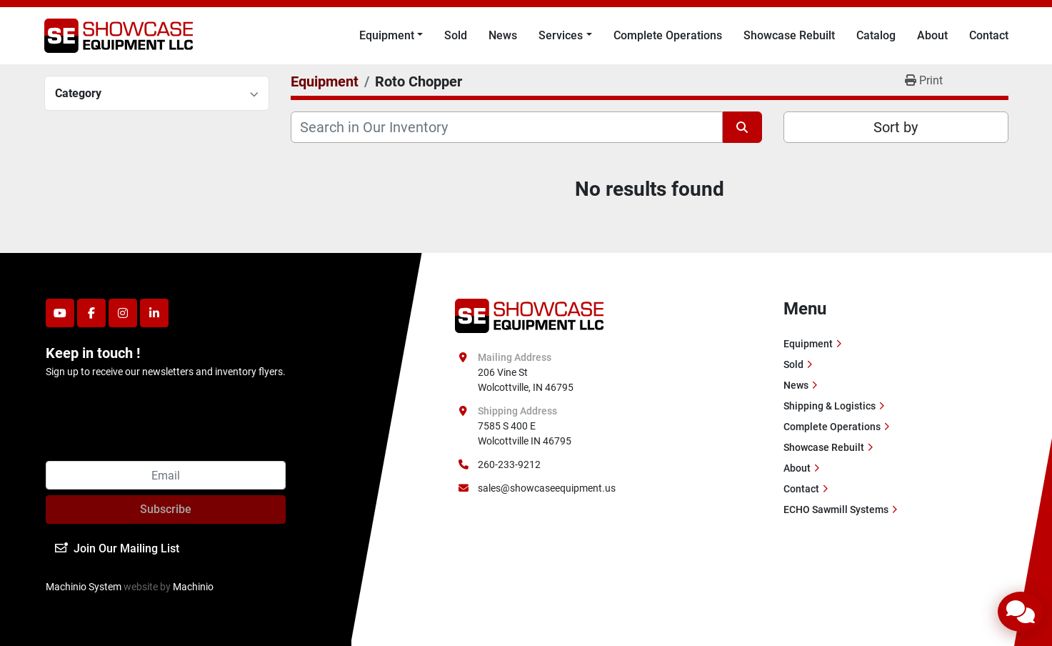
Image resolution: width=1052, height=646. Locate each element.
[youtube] (60, 313)
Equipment (386, 35)
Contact (988, 35)
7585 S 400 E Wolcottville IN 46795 (524, 433)
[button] (391, 35)
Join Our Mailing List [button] (117, 548)
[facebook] (91, 313)
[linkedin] (154, 313)
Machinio (193, 586)
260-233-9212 (509, 464)
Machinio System (83, 586)
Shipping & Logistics (829, 406)
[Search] (507, 127)
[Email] (166, 475)
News (503, 35)
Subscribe (165, 509)
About (932, 35)
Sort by (895, 127)
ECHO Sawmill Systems (835, 509)
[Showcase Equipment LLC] (529, 315)
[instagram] (123, 313)
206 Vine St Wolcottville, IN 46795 (525, 380)
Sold (455, 35)
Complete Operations (667, 35)
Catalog (876, 35)
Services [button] (560, 35)
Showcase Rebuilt (789, 35)
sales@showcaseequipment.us (547, 488)
